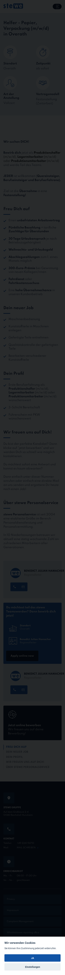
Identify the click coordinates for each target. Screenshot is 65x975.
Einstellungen (32, 967)
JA (32, 958)
